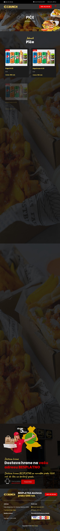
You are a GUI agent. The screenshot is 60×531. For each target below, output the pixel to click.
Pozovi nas (31, 482)
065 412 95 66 (8, 2)
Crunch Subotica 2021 (39, 2)
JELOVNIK (27, 21)
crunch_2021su (52, 2)
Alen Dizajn (35, 526)
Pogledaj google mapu (10, 510)
